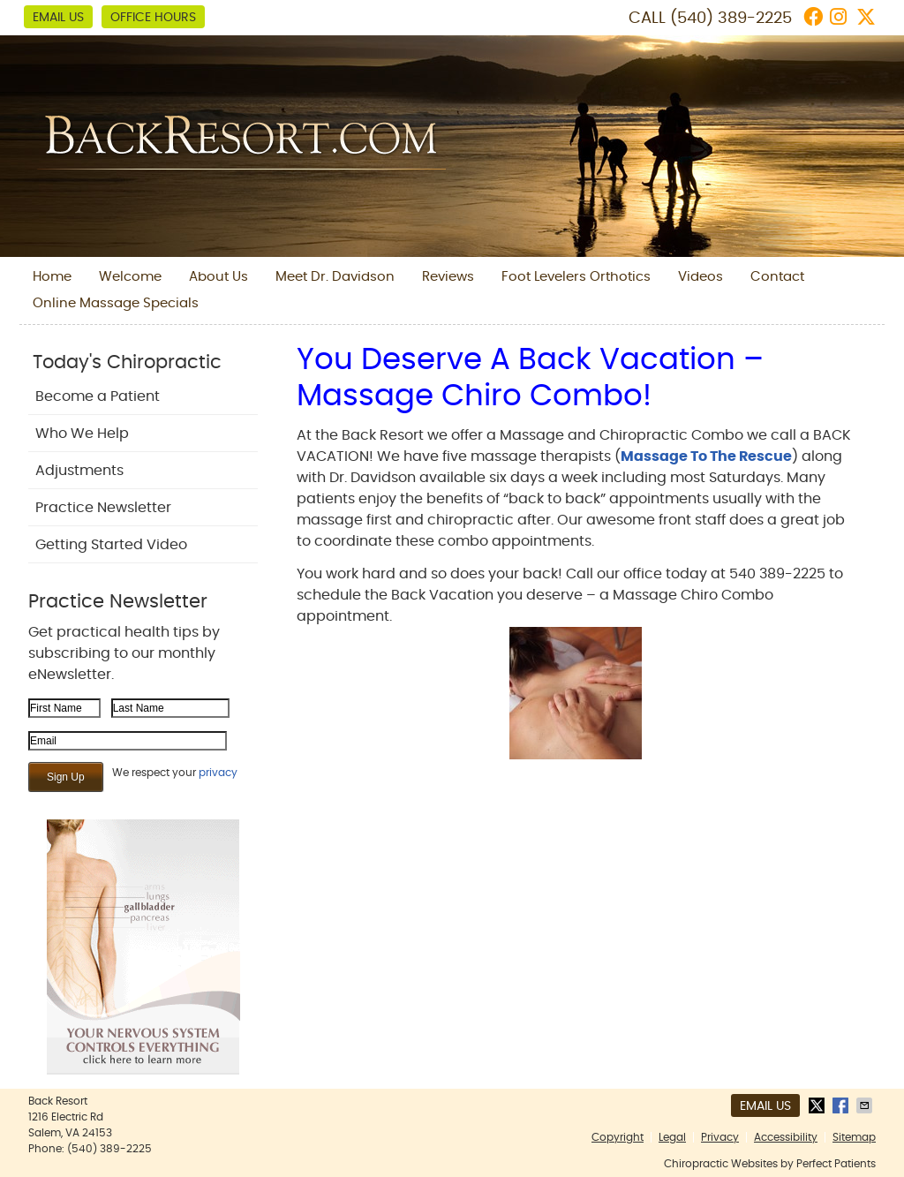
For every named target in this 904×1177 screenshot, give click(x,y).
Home (52, 276)
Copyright (617, 1137)
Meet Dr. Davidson (335, 276)
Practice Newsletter (103, 508)
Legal (672, 1137)
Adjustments (79, 471)
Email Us (58, 17)
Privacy (720, 1137)
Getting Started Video (111, 545)
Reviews (448, 276)
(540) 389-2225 (731, 18)
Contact (777, 276)
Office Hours (153, 17)
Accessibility (785, 1137)
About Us (218, 276)
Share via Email (866, 1105)
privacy (218, 772)
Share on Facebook (842, 1105)
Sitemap (854, 1137)
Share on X (818, 1105)
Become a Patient (97, 396)
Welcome (130, 276)
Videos (700, 276)
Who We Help (82, 433)
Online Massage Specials (116, 303)
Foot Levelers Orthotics (576, 276)
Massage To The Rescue (706, 456)
